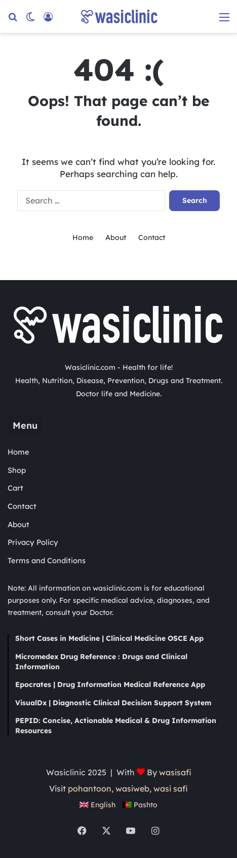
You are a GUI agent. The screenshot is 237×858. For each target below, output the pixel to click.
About (115, 237)
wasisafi (175, 772)
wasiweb (132, 788)
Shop (17, 470)
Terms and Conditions (47, 560)
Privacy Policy (33, 542)
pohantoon (89, 788)
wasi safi (170, 788)
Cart (15, 488)
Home (82, 237)
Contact (151, 237)
